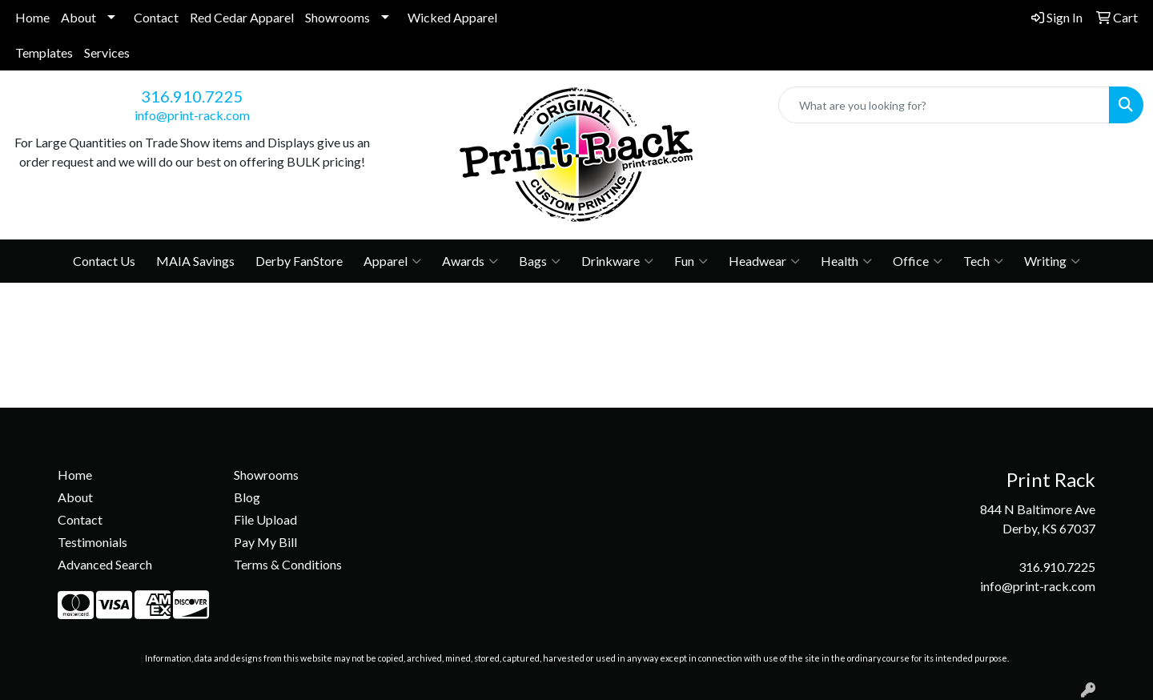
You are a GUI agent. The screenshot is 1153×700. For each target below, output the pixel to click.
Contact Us (104, 260)
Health (846, 261)
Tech (983, 261)
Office (917, 261)
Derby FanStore (299, 260)
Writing (1052, 261)
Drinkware (617, 261)
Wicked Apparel (452, 17)
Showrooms (337, 17)
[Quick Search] (944, 104)
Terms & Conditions (288, 564)
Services (107, 52)
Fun (691, 261)
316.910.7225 (192, 96)
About (78, 17)
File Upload (265, 519)
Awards (470, 261)
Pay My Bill (265, 541)
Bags (539, 261)
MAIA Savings (195, 260)
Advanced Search (105, 564)
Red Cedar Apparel (242, 17)
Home (32, 17)
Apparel (392, 261)
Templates (44, 52)
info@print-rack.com (192, 115)
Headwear (764, 261)
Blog (247, 497)
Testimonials (92, 541)
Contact (156, 17)
